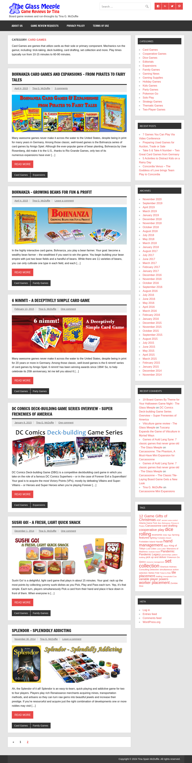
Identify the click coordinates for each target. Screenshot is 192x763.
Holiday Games (152, 81)
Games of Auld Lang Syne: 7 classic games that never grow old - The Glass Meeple (159, 443)
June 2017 (149, 259)
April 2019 (149, 207)
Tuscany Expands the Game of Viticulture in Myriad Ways (159, 431)
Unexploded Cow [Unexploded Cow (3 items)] (170, 576)
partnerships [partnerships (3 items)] (166, 555)
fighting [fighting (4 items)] (153, 538)
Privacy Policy (76, 26)
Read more (22, 164)
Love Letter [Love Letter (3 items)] (161, 549)
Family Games (40, 283)
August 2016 (150, 291)
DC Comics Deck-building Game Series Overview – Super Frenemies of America (62, 411)
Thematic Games (153, 105)
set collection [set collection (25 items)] (155, 563)
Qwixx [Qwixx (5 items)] (142, 561)
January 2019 (151, 215)
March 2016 (150, 310)
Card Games (21, 175)
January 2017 (151, 271)
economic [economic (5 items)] (157, 534)
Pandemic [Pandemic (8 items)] (168, 551)
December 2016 (152, 275)
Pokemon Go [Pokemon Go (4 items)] (173, 557)
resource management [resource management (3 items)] (155, 562)
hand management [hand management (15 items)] (156, 543)
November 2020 (152, 199)
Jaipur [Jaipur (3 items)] (166, 546)
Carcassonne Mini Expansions (157, 491)
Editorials (148, 61)
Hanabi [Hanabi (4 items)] (159, 541)
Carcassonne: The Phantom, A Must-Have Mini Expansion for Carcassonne (157, 455)
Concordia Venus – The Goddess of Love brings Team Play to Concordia (156, 170)
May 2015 (148, 350)
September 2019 (152, 203)
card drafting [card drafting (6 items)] (169, 525)
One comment (68, 309)
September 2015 (152, 334)
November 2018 (152, 223)
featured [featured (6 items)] (144, 537)
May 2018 (148, 239)
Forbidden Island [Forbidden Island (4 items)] (147, 541)
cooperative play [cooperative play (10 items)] (151, 530)
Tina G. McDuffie (41, 88)
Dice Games (150, 57)
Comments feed (152, 618)
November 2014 (152, 374)
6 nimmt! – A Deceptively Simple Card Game (51, 300)
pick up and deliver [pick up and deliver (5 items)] (156, 557)
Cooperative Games (154, 53)
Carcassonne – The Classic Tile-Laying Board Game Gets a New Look (158, 479)
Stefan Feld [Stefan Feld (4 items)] (153, 573)
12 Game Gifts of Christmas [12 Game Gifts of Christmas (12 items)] (153, 518)
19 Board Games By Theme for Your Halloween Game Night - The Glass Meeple (159, 403)
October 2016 (151, 283)
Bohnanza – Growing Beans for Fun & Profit (52, 192)
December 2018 (152, 219)
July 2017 (148, 255)
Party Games (40, 391)
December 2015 (152, 322)
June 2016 (149, 299)
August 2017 (150, 251)
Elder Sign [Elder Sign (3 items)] (167, 535)
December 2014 (152, 370)
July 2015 (148, 342)
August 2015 (150, 338)
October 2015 (151, 330)
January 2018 (151, 247)
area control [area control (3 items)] (173, 520)
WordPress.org (151, 622)
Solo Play (148, 97)
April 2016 (149, 306)
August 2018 (150, 231)
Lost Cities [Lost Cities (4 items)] (151, 548)
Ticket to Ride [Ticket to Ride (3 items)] (165, 573)
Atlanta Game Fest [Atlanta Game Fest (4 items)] (148, 523)
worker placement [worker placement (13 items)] (154, 582)
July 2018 (148, 235)
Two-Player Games (154, 109)
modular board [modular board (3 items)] (154, 552)
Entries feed (150, 614)
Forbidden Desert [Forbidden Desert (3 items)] (164, 538)
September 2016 (152, 287)
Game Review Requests (45, 26)
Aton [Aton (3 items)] (159, 523)
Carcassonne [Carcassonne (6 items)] (153, 525)
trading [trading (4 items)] (159, 576)
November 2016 (152, 279)
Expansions (39, 175)
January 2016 (151, 318)
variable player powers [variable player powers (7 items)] (153, 579)
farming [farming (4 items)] (175, 535)
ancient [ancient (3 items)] (164, 520)
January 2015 (151, 366)
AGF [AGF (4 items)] (159, 520)
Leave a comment (64, 200)
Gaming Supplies (153, 77)
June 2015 (149, 346)
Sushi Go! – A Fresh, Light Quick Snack (46, 522)
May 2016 (148, 303)
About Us (17, 26)
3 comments (61, 88)
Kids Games (150, 85)
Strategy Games (152, 101)
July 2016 (148, 295)
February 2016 (151, 314)
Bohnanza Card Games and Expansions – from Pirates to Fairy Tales (68, 77)
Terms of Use (101, 26)
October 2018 (151, 227)
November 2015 (152, 326)
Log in (146, 610)
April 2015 (149, 354)
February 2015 (151, 362)
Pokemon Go (150, 93)
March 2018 (150, 243)
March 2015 (150, 358)
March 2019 (150, 211)
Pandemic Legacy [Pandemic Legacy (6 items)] (150, 554)
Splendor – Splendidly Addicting (41, 630)
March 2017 (150, 263)
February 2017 (151, 267)
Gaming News (151, 73)
